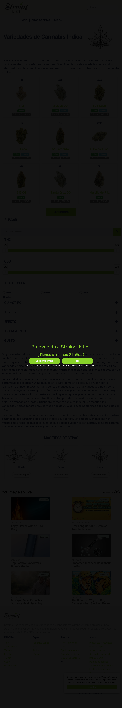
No (77, 361)
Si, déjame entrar (44, 361)
